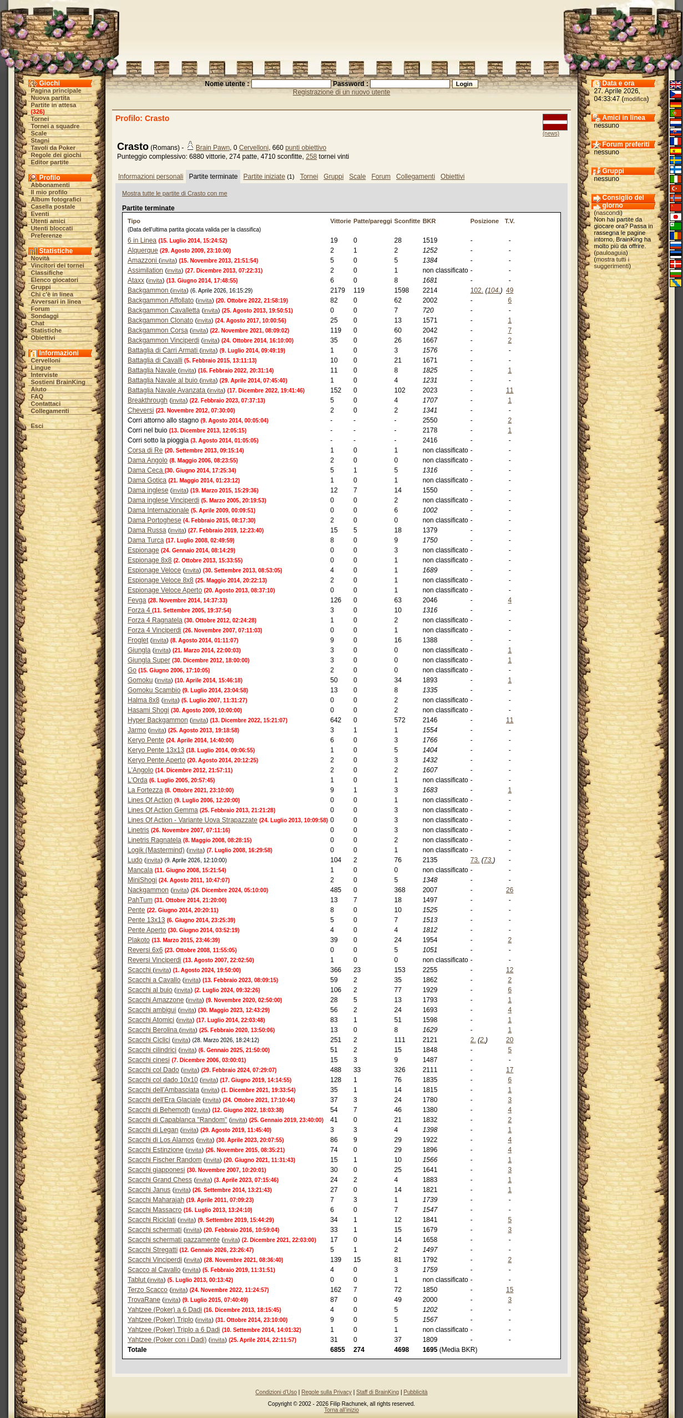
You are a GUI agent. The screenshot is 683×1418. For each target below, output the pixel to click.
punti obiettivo (305, 148)
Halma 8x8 (143, 700)
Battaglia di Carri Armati (163, 350)
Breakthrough (148, 400)
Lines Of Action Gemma (163, 810)
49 (509, 290)
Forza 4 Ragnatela (155, 620)
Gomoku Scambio (154, 690)
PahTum (140, 900)
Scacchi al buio (150, 990)
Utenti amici (48, 221)
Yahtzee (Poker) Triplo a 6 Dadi (174, 1330)
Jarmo (137, 730)
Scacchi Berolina (153, 1030)
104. (493, 290)
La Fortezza (145, 790)
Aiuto (39, 389)
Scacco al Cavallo (154, 1270)
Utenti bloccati (52, 228)
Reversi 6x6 (145, 950)
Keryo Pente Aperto (156, 760)
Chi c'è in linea (52, 294)
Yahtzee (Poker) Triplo (161, 1320)
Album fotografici (56, 199)
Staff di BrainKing (377, 1392)
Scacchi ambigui (152, 1010)
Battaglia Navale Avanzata (167, 390)
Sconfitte (407, 221)
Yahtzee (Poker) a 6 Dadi (165, 1310)
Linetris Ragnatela (154, 840)
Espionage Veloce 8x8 (161, 580)
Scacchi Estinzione (156, 1150)
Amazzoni (143, 260)
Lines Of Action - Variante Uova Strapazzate (192, 820)
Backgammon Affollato (161, 300)
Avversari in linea (56, 301)
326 (38, 111)
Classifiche (47, 272)
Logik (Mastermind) (156, 850)
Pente (136, 910)
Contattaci (46, 403)
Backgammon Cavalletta (164, 310)
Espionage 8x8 (149, 560)
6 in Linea (142, 240)
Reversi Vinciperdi (154, 960)
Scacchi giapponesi (156, 1170)
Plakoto (139, 940)
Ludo (135, 860)
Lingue (41, 367)
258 (311, 156)
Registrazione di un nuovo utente (341, 92)
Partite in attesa (54, 105)
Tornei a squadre (55, 126)
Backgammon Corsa (158, 330)
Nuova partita (50, 97)
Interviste (44, 374)
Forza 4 (140, 610)
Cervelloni (45, 360)
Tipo (134, 221)
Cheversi (141, 410)
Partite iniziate (264, 176)
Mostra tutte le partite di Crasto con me (174, 193)
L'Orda (138, 780)
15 (509, 1290)
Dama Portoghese (154, 520)
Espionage (143, 550)
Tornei (40, 118)
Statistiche (46, 330)
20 (509, 1040)
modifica (635, 98)
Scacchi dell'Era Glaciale (164, 1100)
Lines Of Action (150, 800)
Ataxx (136, 280)
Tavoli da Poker (53, 147)
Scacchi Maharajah (156, 1200)
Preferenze (46, 235)
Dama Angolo (148, 460)
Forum (40, 308)
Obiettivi (43, 337)
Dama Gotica (147, 480)
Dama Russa (147, 530)
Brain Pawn (213, 148)
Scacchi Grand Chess (160, 1180)
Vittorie (340, 221)
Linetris (138, 830)
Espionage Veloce (154, 570)
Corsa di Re (145, 450)
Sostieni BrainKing (58, 382)
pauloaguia (611, 252)
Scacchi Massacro (154, 1210)
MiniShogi (142, 880)
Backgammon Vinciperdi (163, 340)
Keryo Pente (146, 740)
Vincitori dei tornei (57, 265)
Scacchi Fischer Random (164, 1160)
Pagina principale (56, 90)
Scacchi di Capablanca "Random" (177, 1120)
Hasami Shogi (148, 710)
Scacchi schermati (154, 1230)
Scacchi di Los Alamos (161, 1140)
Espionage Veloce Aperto (165, 590)
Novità (40, 258)
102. (476, 290)
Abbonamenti (50, 185)
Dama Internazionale (158, 510)
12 (509, 970)
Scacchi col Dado (153, 1070)
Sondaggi (45, 316)
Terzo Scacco (148, 1290)
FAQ (37, 396)
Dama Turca (146, 540)
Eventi (40, 213)
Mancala (140, 870)
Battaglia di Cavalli (155, 360)
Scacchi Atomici (151, 1020)
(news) (551, 133)
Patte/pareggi (372, 221)
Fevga (137, 600)
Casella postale (53, 206)
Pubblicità (415, 1392)
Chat (37, 323)
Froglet (138, 640)
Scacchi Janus (149, 1190)
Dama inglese (148, 490)
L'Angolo (140, 770)
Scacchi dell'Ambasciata (163, 1090)
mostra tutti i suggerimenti (612, 262)
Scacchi (140, 970)
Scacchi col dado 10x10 (163, 1080)
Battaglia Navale (153, 370)
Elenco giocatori (55, 279)
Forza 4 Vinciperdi (154, 630)
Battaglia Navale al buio (163, 380)
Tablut (137, 1280)
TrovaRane (144, 1300)
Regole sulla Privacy (326, 1392)
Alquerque (143, 250)
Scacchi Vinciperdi (155, 1260)
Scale (39, 133)
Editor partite (50, 162)
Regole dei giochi (56, 155)
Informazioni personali (150, 176)
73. (475, 860)
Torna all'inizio (341, 1410)
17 (509, 1070)
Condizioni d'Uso (276, 1392)
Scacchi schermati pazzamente (174, 1240)
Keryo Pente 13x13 (156, 750)
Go (132, 670)
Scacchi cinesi (149, 1060)
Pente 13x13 (146, 920)
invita (168, 260)
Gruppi (41, 287)
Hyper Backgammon (158, 720)
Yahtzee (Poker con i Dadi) (167, 1340)
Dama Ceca (146, 470)
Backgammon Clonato (160, 320)
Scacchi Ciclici (149, 1040)
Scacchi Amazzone (156, 1000)
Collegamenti (50, 411)
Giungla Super (149, 660)
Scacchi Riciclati (152, 1220)
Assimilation (145, 270)
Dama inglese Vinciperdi (163, 500)
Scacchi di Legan (153, 1130)
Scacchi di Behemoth (159, 1110)
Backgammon (149, 290)
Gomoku (140, 680)
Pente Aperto (147, 930)
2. (473, 1040)
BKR (429, 221)
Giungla (139, 650)
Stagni (40, 140)
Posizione (484, 221)
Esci (37, 426)
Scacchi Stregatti (153, 1250)
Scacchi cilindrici (152, 1050)
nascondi (608, 212)
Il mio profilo (49, 192)
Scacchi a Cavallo (154, 980)
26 (509, 890)
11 (509, 390)
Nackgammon (148, 890)
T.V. (510, 221)
